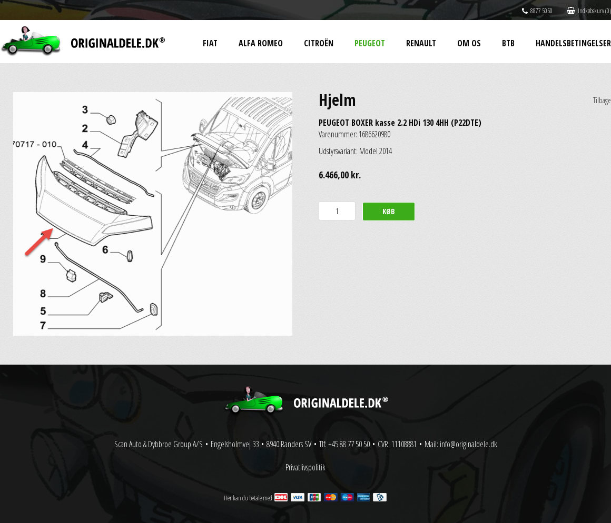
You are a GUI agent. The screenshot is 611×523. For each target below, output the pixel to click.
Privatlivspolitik (305, 467)
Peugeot (369, 43)
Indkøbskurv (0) (589, 10)
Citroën (318, 43)
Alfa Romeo (261, 43)
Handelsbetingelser (573, 43)
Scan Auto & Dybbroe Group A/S (158, 444)
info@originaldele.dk (468, 444)
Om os (469, 43)
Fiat (210, 43)
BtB (508, 43)
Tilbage (602, 100)
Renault (421, 43)
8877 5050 (537, 10)
